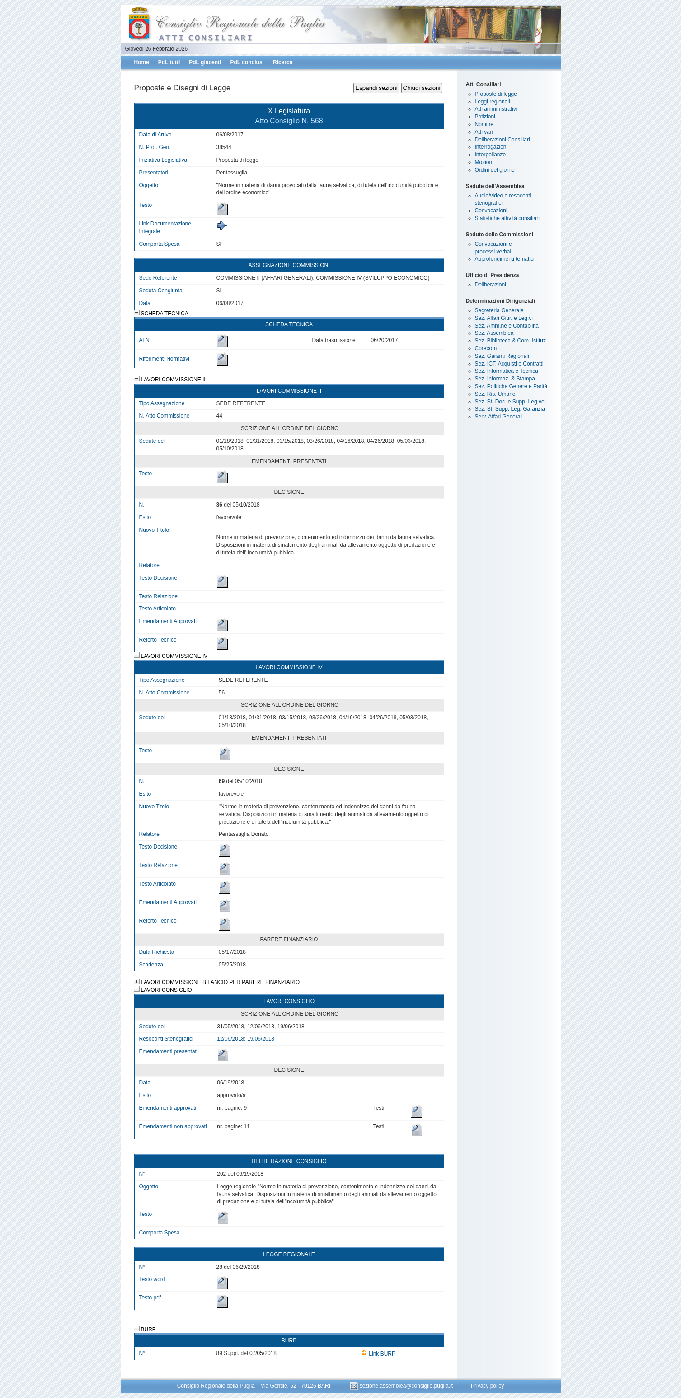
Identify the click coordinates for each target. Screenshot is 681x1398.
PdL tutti (169, 62)
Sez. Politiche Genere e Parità (511, 386)
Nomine (484, 124)
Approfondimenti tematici (505, 259)
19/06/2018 (260, 1039)
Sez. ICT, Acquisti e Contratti (509, 364)
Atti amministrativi (496, 109)
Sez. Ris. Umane (495, 394)
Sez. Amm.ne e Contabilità (507, 326)
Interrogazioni (491, 147)
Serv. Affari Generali (499, 416)
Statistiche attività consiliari (507, 218)
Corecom (486, 348)
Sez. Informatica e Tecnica (507, 371)
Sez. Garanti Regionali (502, 356)
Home (141, 62)
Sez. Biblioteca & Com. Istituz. (511, 341)
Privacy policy (487, 1386)
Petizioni (485, 116)
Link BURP (378, 1354)
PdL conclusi (246, 62)
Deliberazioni (490, 284)
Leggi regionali (492, 102)
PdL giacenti (205, 62)
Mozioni (484, 162)
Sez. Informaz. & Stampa (505, 378)
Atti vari (484, 132)
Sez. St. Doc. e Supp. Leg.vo (510, 402)
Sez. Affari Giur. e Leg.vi (504, 318)
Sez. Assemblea (494, 333)
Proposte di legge (496, 94)
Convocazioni (491, 210)
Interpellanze (490, 154)
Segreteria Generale (499, 310)
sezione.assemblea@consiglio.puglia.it (402, 1386)
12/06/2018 (230, 1039)
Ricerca (282, 62)
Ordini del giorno (495, 170)
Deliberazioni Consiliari (502, 139)
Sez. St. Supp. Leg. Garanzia (510, 409)
